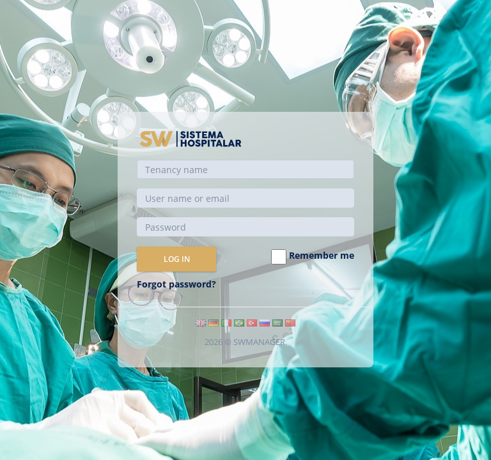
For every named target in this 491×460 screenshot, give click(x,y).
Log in (177, 259)
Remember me (312, 256)
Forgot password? (176, 284)
